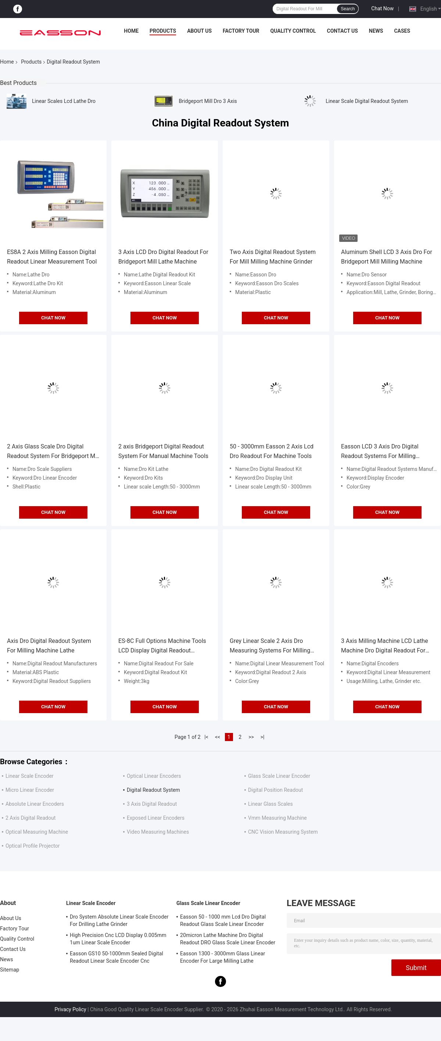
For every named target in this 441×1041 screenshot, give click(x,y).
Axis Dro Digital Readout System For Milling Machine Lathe (49, 645)
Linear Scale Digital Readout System (367, 101)
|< (206, 737)
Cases (402, 31)
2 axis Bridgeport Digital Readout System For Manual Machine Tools (163, 451)
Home (131, 31)
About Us (199, 31)
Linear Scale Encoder (30, 776)
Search (348, 8)
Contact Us (342, 31)
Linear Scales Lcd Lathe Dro (64, 101)
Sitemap (9, 970)
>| (263, 737)
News (376, 31)
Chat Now (382, 8)
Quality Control (293, 31)
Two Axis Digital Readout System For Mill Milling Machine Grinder (273, 256)
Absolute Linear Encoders (35, 804)
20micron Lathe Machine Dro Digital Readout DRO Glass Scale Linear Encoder (227, 938)
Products (163, 31)
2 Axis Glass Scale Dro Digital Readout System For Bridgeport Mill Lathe (53, 452)
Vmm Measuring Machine (277, 818)
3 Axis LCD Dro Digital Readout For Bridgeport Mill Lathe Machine (163, 256)
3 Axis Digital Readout (152, 804)
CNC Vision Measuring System (283, 832)
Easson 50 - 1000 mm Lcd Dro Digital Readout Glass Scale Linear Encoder (223, 920)
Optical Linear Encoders (154, 776)
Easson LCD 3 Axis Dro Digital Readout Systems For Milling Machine (380, 452)
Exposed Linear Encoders (155, 818)
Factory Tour (241, 31)
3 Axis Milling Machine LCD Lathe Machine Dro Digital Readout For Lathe (384, 646)
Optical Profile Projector (33, 846)
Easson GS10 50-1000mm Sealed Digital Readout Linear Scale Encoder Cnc (116, 957)
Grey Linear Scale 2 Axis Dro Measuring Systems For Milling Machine (270, 646)
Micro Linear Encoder (30, 790)
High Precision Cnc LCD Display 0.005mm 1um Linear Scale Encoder (118, 938)
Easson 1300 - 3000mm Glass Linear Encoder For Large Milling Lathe (222, 957)
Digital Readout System (153, 790)
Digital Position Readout (275, 790)
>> (251, 737)
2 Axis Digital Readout (30, 818)
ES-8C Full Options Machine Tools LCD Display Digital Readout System (162, 646)
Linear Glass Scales (270, 804)
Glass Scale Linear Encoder (279, 776)
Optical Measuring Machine (37, 832)
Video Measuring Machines (158, 832)
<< (217, 737)
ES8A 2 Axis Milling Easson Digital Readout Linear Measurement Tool (52, 256)
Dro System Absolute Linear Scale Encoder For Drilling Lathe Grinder (119, 920)
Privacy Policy (70, 1009)
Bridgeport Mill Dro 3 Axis (208, 101)
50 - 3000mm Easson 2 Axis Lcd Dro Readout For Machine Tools (271, 451)
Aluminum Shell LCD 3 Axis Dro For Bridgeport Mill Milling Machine (386, 256)
